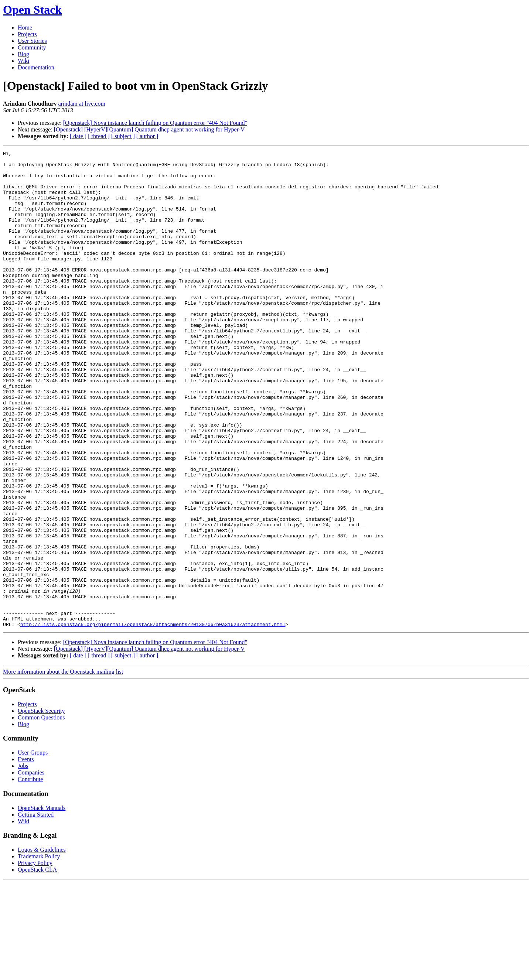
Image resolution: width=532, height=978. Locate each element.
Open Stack (32, 9)
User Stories (32, 41)
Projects (27, 34)
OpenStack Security (41, 806)
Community (32, 47)
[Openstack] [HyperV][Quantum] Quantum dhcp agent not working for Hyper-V (149, 129)
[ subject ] (123, 136)
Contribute (30, 874)
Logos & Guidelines (42, 945)
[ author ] (147, 136)
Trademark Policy (39, 951)
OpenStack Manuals (41, 903)
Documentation (36, 67)
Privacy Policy (35, 958)
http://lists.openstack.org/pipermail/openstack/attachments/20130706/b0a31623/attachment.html (153, 719)
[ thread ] (99, 136)
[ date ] (78, 136)
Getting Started (36, 910)
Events (26, 854)
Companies (31, 868)
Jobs (23, 861)
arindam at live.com (81, 103)
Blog (23, 54)
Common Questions (41, 813)
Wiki (23, 61)
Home (25, 27)
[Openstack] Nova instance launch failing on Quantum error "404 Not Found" (155, 123)
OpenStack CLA (37, 965)
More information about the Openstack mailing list (63, 767)
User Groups (33, 848)
